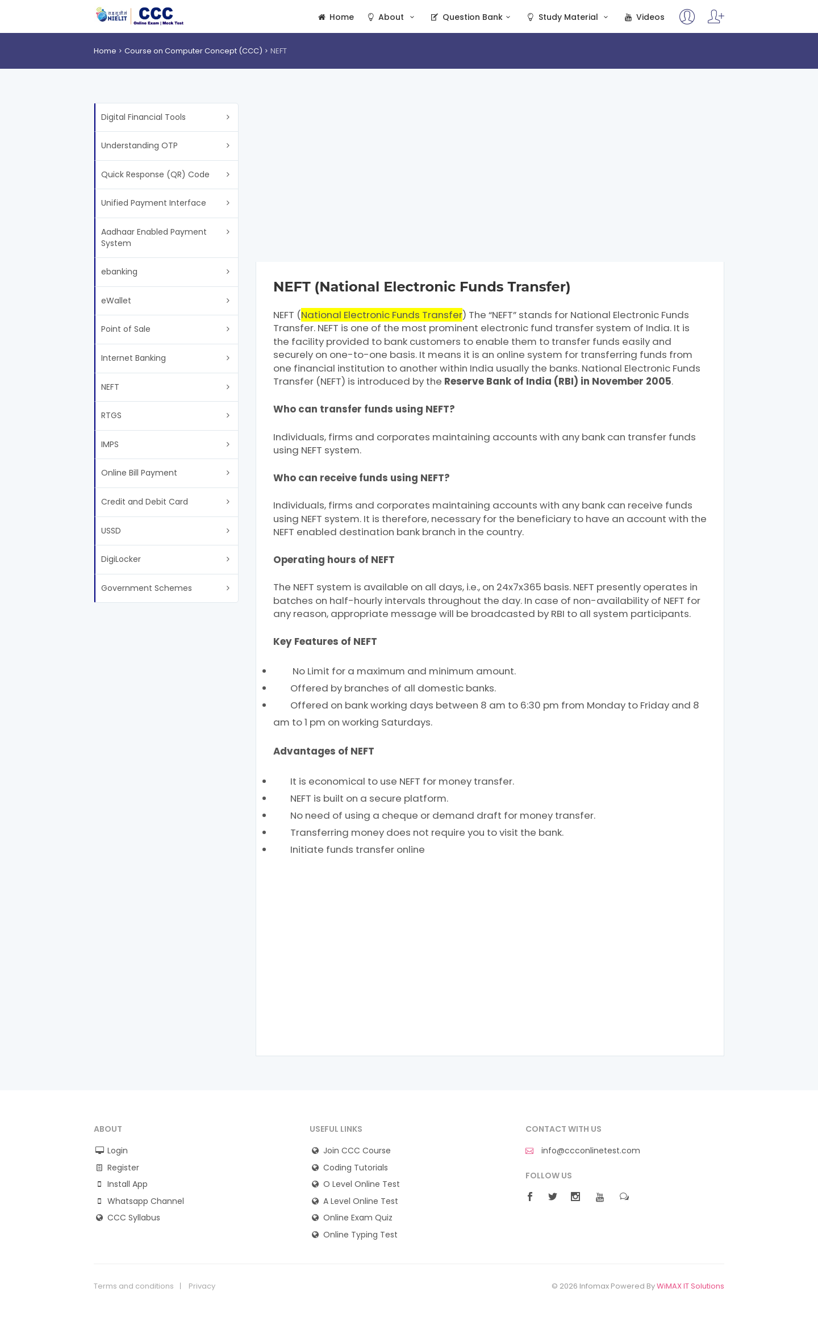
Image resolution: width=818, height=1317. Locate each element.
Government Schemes (146, 588)
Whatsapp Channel (145, 1201)
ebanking (119, 271)
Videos (644, 17)
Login (117, 1150)
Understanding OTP (139, 145)
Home (335, 17)
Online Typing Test (360, 1235)
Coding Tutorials (355, 1167)
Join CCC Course (357, 1150)
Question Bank (471, 17)
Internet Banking (133, 358)
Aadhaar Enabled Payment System (154, 237)
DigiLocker (121, 559)
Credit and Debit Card (144, 501)
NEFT (110, 387)
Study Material (568, 17)
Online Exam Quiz (358, 1217)
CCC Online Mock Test (140, 16)
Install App (127, 1184)
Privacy (202, 1286)
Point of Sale (126, 329)
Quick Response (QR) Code (155, 174)
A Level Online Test (360, 1201)
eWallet (116, 300)
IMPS (110, 444)
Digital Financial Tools (143, 117)
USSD (111, 530)
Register (123, 1167)
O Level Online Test (361, 1184)
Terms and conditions (134, 1286)
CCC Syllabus (133, 1217)
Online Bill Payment (139, 472)
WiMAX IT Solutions (690, 1286)
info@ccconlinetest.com (582, 1150)
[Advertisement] (490, 182)
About (391, 17)
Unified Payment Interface (153, 203)
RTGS (111, 415)
